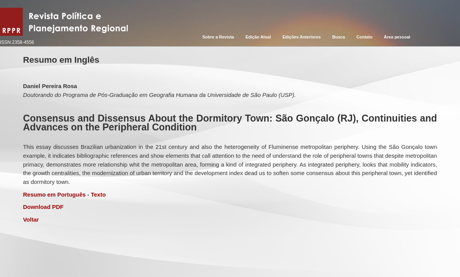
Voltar (31, 219)
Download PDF (43, 207)
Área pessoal (397, 37)
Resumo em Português (54, 194)
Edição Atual (258, 37)
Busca (338, 37)
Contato (364, 37)
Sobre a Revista (218, 37)
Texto (98, 194)
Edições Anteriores (301, 37)
